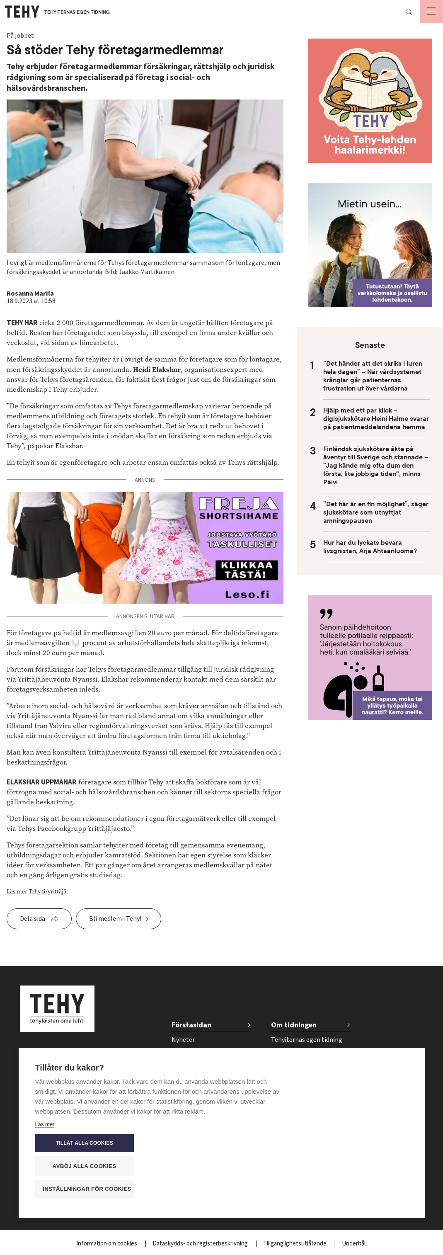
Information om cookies (107, 1243)
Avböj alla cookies (358, 1166)
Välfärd (182, 1067)
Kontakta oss (290, 1094)
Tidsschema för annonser (307, 1080)
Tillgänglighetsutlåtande (295, 1243)
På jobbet (185, 1053)
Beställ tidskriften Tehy (304, 1108)
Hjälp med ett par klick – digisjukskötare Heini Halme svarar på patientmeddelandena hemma (376, 418)
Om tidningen (294, 1025)
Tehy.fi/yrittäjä (47, 892)
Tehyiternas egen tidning (306, 1039)
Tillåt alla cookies (358, 1144)
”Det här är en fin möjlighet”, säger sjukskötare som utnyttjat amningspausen (375, 512)
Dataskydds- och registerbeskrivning (201, 1243)
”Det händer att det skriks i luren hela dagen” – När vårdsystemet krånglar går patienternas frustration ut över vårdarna (372, 376)
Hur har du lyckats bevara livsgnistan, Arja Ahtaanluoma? (370, 547)
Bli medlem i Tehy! (115, 918)
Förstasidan (191, 1025)
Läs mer (45, 1191)
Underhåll (354, 1243)
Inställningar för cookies (362, 1189)
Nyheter (183, 1039)
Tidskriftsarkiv (291, 1053)
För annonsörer (293, 1067)
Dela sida (32, 918)
